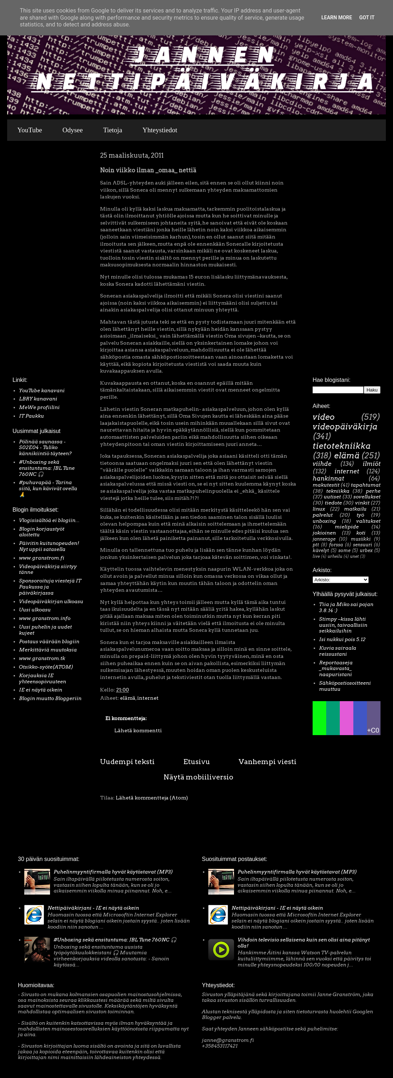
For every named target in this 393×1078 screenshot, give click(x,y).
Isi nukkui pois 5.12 (342, 639)
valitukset (368, 521)
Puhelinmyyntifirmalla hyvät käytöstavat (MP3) (113, 872)
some (344, 550)
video (324, 417)
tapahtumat (365, 485)
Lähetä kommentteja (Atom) (152, 798)
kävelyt (321, 550)
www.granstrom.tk (42, 658)
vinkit (362, 503)
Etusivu (196, 761)
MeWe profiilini (39, 407)
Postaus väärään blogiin (49, 641)
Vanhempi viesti (268, 761)
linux (319, 509)
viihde (322, 463)
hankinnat (328, 478)
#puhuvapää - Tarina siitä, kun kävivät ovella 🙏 (48, 488)
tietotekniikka (341, 446)
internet (148, 698)
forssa (336, 544)
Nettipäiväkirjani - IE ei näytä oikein (93, 908)
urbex (366, 550)
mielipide (347, 527)
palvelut (323, 515)
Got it (366, 17)
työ (360, 515)
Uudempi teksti (127, 761)
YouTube (30, 130)
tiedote (333, 503)
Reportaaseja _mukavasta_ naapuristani (336, 669)
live (316, 556)
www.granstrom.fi (41, 558)
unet (354, 556)
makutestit (326, 485)
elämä (127, 698)
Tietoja (112, 130)
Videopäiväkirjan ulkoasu (51, 601)
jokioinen (324, 533)
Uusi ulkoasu (35, 609)
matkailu (355, 509)
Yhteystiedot (160, 130)
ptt (316, 544)
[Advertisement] (34, 260)
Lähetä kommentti (138, 730)
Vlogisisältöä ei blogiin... (49, 520)
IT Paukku (31, 416)
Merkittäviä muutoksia (48, 650)
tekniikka (337, 491)
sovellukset (366, 496)
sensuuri (362, 544)
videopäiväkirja (345, 427)
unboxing (324, 521)
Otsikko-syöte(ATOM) (46, 667)
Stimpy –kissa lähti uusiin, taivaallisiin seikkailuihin (343, 625)
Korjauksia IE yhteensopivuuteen (42, 678)
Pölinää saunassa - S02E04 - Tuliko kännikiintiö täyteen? (45, 448)
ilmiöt (371, 463)
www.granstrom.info (44, 618)
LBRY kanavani (38, 399)
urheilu (335, 556)
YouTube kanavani (42, 390)
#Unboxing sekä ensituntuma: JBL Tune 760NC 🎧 (47, 468)
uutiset (332, 496)
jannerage (324, 539)
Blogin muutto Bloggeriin (50, 698)
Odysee (73, 130)
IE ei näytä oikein (40, 690)
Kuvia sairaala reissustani (337, 651)
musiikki (360, 539)
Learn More (336, 17)
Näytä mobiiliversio (198, 777)
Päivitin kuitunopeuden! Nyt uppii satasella (49, 546)
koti (360, 533)
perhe (373, 491)
